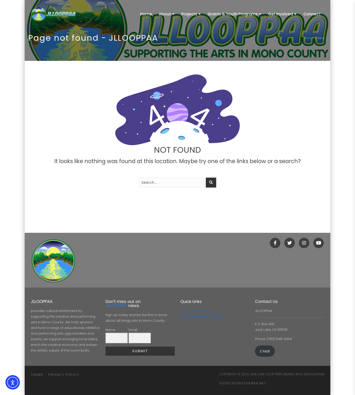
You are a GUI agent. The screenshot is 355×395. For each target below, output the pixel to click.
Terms (37, 374)
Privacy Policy (64, 374)
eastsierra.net (251, 383)
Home (309, 38)
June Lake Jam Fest (196, 311)
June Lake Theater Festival (201, 316)
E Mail (265, 351)
